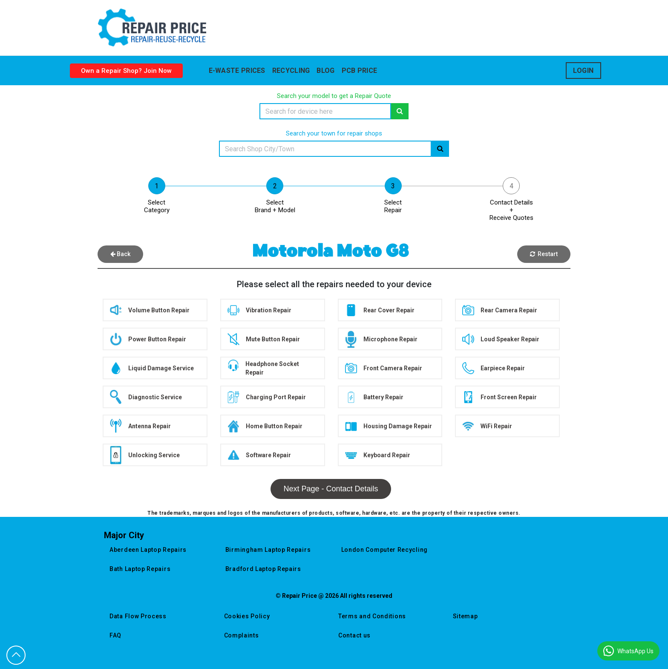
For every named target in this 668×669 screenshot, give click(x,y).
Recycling (291, 70)
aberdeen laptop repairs (148, 549)
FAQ (115, 635)
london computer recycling (384, 549)
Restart (544, 254)
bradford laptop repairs (263, 568)
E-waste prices (237, 70)
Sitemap (465, 616)
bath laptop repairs (139, 568)
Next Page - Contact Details (330, 488)
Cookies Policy (247, 616)
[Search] (325, 111)
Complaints (241, 635)
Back (120, 254)
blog (325, 70)
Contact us (354, 635)
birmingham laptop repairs (268, 549)
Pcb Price (359, 70)
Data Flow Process (138, 616)
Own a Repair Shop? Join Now (126, 71)
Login (583, 70)
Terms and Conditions (372, 616)
